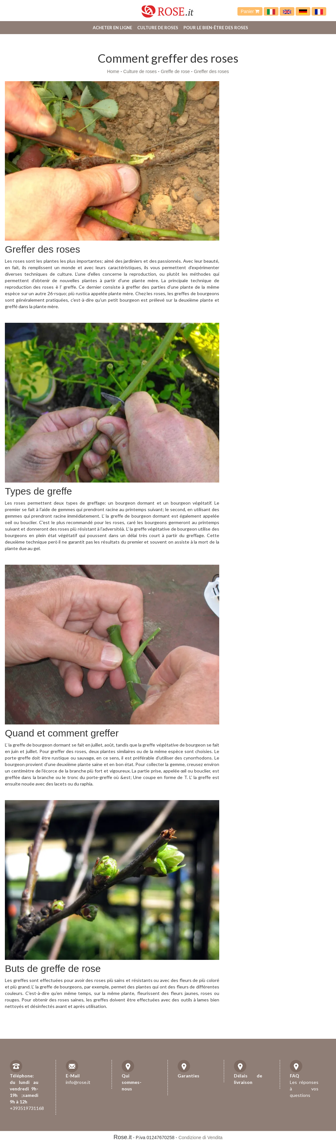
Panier (250, 11)
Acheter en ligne (112, 27)
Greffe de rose (175, 71)
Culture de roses (157, 27)
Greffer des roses (211, 71)
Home (113, 71)
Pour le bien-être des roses (215, 27)
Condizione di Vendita (200, 1137)
